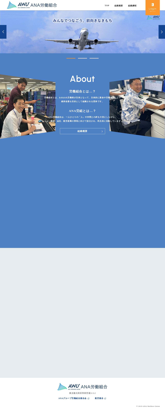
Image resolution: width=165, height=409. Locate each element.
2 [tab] (79, 59)
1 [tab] (67, 59)
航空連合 (99, 398)
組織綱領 (132, 6)
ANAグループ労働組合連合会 (72, 398)
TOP (107, 6)
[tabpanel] (82, 31)
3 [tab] (91, 59)
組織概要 (118, 6)
